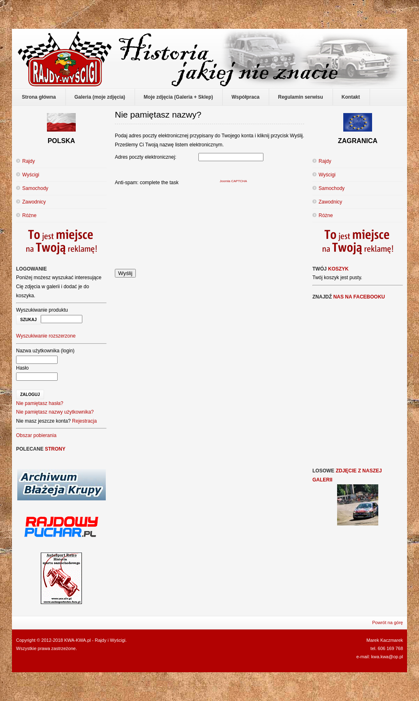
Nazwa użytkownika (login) (45, 351)
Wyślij (125, 273)
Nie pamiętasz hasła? (39, 403)
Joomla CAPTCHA (233, 181)
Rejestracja (84, 421)
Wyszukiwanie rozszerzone (46, 336)
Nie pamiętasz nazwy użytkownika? (55, 412)
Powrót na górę (387, 622)
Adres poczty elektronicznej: (145, 157)
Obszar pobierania (36, 435)
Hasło (22, 368)
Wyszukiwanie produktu (42, 310)
